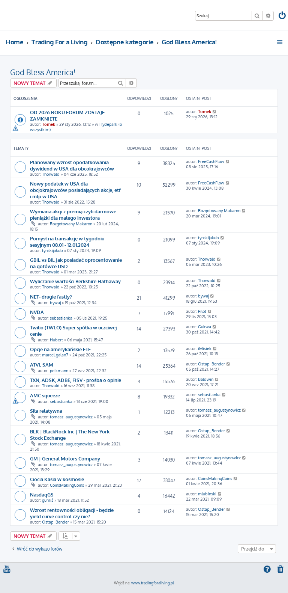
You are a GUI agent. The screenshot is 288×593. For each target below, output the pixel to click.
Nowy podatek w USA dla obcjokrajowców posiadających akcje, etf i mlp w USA (75, 189)
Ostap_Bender (211, 364)
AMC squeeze (45, 395)
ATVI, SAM (41, 364)
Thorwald (51, 174)
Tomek (48, 124)
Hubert (56, 340)
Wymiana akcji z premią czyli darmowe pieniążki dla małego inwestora (73, 214)
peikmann (59, 370)
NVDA (37, 312)
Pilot (202, 311)
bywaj (55, 302)
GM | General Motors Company (65, 458)
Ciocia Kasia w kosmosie (57, 479)
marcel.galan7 (55, 355)
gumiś (47, 500)
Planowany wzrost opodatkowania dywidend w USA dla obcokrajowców (72, 165)
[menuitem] (283, 16)
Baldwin (205, 379)
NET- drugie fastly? (51, 296)
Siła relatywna (46, 410)
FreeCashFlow (211, 161)
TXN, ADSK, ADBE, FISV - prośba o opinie (75, 380)
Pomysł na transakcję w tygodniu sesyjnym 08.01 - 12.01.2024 (67, 241)
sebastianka (61, 318)
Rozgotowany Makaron (71, 223)
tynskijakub (52, 250)
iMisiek (205, 348)
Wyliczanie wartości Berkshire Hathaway (75, 281)
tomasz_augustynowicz (71, 416)
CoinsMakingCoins (67, 485)
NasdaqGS (42, 494)
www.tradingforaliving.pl (152, 583)
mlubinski (207, 493)
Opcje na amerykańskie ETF (60, 349)
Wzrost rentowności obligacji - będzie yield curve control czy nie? (72, 513)
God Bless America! (43, 72)
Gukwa (204, 326)
